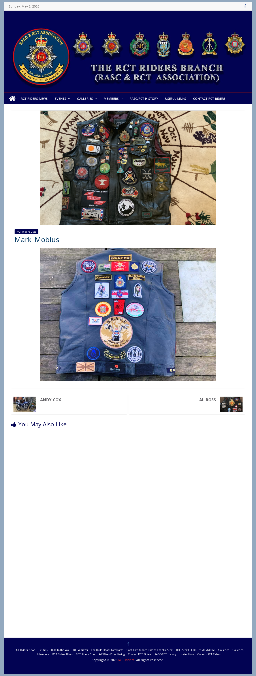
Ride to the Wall (60, 650)
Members (111, 98)
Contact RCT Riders (209, 98)
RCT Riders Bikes (62, 654)
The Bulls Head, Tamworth (107, 650)
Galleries (85, 98)
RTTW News (80, 650)
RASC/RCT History (144, 98)
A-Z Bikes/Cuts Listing (111, 654)
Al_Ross (207, 399)
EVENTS (60, 98)
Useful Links (175, 98)
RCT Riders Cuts (26, 231)
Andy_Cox (50, 399)
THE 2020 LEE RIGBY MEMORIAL (195, 650)
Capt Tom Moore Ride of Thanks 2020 (149, 650)
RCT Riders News (34, 98)
